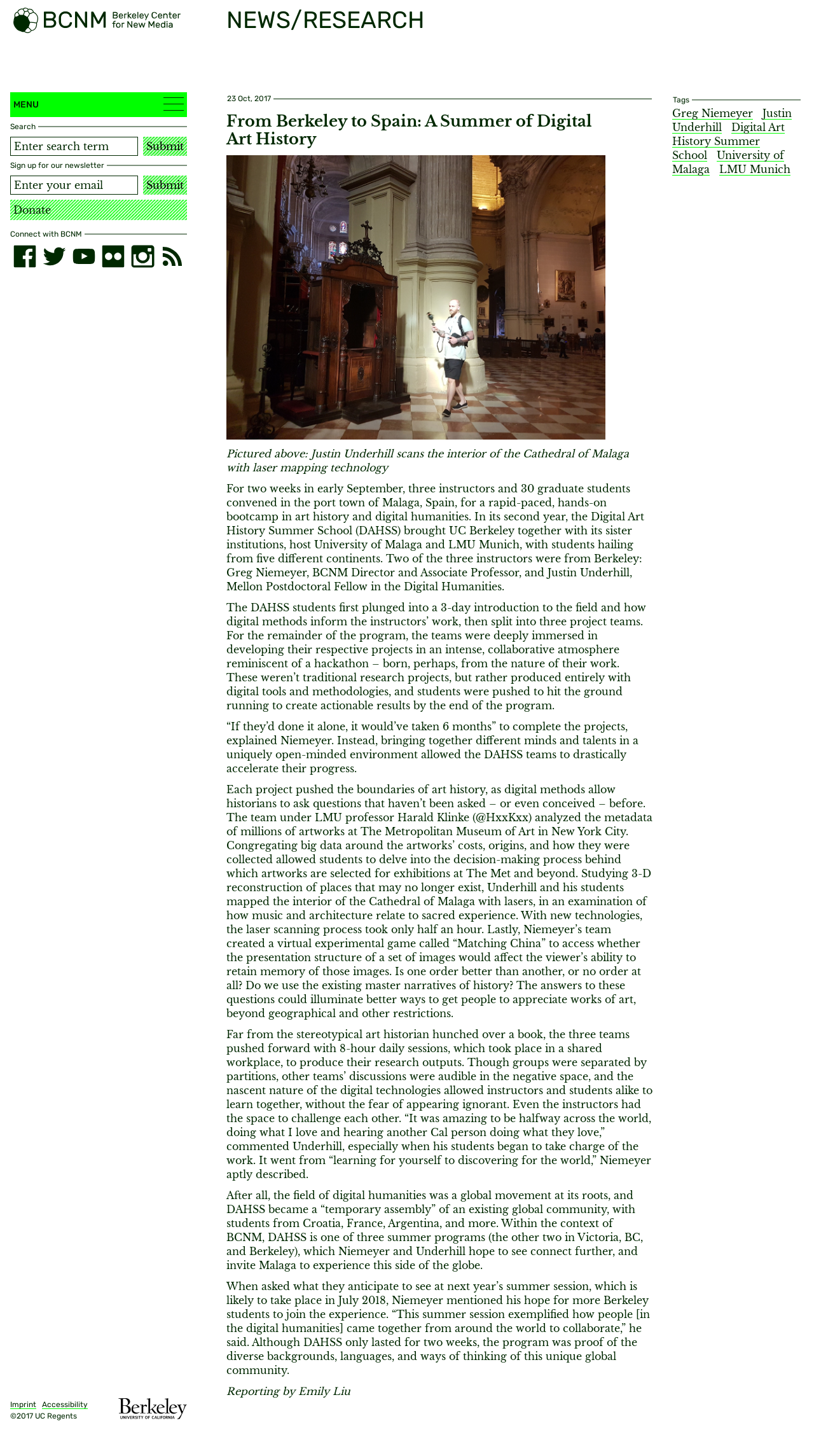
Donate (32, 210)
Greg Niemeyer (712, 113)
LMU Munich (754, 169)
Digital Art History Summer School (728, 141)
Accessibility (65, 1404)
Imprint (23, 1404)
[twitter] (54, 256)
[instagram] (142, 256)
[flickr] (113, 256)
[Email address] (74, 185)
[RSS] (172, 256)
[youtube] (84, 256)
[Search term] (74, 146)
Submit (165, 146)
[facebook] (24, 256)
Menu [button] (98, 104)
